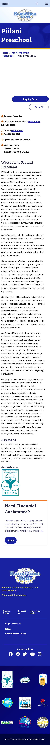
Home (5, 53)
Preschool (8, 56)
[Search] (17, 3)
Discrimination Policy (15, 633)
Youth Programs (20, 53)
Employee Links (35, 611)
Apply (10, 540)
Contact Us (22, 611)
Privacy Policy (6, 611)
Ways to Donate (13, 623)
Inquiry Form (30, 99)
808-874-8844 (17, 130)
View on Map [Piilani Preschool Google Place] (34, 121)
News (8, 628)
